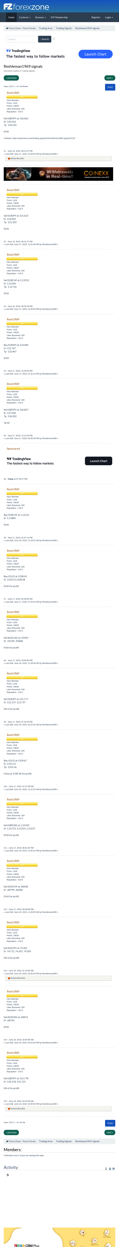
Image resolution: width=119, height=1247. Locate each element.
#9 (5, 722)
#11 (6, 848)
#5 (5, 435)
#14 (6, 1040)
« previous (11, 77)
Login (109, 17)
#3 (5, 306)
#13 (6, 970)
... (16, 86)
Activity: (11, 1167)
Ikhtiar (13, 158)
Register (95, 17)
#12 (6, 909)
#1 (5, 151)
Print (110, 87)
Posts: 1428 (12, 103)
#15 (6, 1101)
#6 (5, 479)
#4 (5, 371)
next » (110, 77)
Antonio (14, 978)
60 (18, 86)
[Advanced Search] (54, 38)
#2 (5, 241)
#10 (6, 786)
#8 (5, 660)
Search (45, 39)
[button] (110, 87)
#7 (5, 599)
